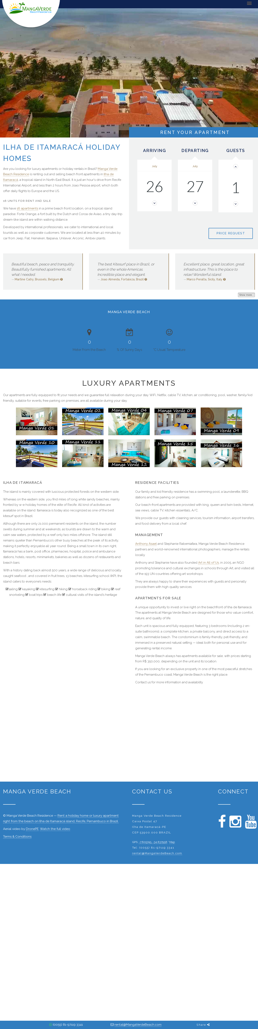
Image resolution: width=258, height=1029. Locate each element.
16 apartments (27, 208)
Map (172, 842)
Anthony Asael (146, 544)
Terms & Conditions (17, 836)
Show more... (246, 294)
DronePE (32, 829)
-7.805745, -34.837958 (153, 842)
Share (203, 1024)
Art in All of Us (208, 562)
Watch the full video (55, 829)
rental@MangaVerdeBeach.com (157, 853)
